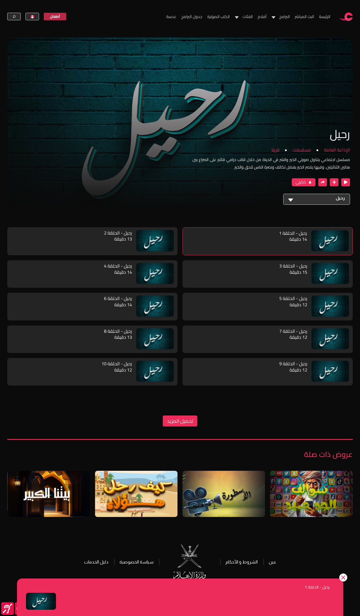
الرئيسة (324, 16)
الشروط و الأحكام (242, 562)
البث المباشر (304, 16)
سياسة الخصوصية (137, 562)
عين (272, 562)
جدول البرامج (191, 16)
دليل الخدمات (96, 562)
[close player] (345, 182)
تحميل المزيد (180, 421)
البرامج (284, 16)
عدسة (171, 16)
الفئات (247, 16)
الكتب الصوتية (218, 16)
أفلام (262, 16)
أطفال (55, 16)
